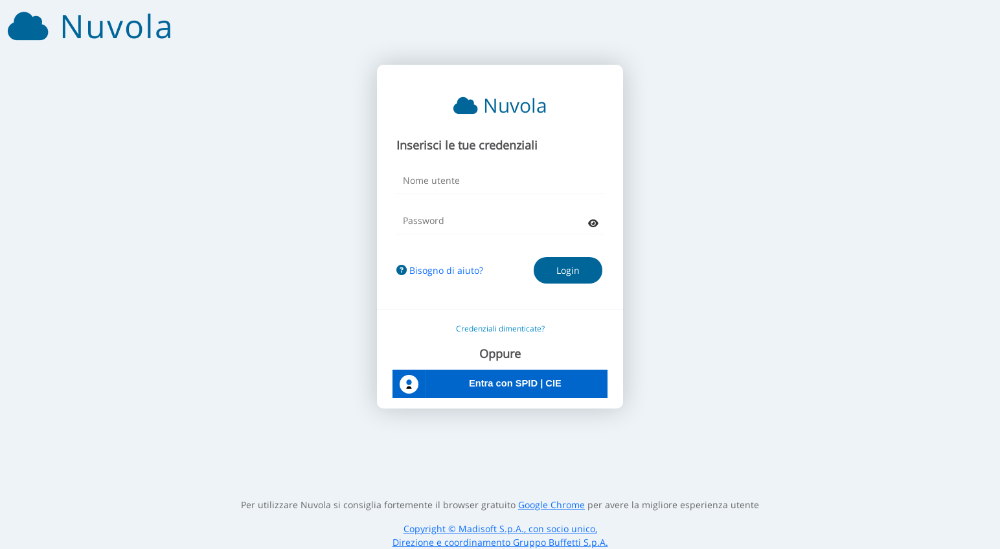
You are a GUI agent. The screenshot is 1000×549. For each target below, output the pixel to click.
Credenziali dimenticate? (500, 328)
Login (568, 270)
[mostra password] (593, 223)
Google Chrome (551, 505)
